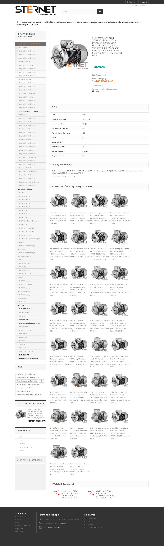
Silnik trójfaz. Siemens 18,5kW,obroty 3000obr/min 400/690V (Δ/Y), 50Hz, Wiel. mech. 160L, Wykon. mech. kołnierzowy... (78, 433)
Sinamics (22, 316)
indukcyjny (31, 374)
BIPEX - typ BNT (24, 270)
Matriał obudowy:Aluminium (27, 381)
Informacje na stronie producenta (63, 176)
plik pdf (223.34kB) (105, 494)
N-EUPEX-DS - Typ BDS (26, 232)
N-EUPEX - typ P (24, 214)
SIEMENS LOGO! (23, 319)
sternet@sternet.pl (54, 528)
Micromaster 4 (24, 312)
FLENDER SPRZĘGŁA (25, 189)
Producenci (24, 430)
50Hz (41, 381)
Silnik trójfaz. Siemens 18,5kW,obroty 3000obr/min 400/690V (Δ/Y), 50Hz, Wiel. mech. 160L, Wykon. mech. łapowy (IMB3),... (58, 433)
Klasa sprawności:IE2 (24, 391)
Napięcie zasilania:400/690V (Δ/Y (28, 384)
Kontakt (134, 5)
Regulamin (19, 529)
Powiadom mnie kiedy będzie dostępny (105, 89)
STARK (21, 451)
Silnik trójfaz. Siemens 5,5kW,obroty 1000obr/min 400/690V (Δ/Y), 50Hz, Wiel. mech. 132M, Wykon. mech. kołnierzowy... (78, 361)
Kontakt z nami (132, 2)
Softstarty (22, 341)
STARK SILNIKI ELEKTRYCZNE (28, 111)
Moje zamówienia (90, 518)
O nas (17, 523)
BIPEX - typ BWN (24, 263)
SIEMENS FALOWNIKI (25, 309)
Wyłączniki (22, 348)
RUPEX (21, 242)
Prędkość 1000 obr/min (27, 51)
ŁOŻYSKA (21, 305)
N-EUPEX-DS (23, 224)
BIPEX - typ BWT (24, 267)
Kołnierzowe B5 (24, 62)
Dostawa (18, 520)
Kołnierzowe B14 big (26, 150)
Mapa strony (143, 5)
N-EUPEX (22, 193)
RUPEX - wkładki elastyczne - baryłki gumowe (28, 247)
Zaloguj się (143, 2)
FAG (20, 437)
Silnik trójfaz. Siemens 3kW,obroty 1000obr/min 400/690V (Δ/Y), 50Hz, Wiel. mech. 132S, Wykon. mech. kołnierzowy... (78, 290)
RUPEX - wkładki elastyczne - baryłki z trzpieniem (28, 254)
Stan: (94, 75)
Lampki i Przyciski (25, 330)
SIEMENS (38, 395)
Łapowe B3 (23, 47)
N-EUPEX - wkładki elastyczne (29, 221)
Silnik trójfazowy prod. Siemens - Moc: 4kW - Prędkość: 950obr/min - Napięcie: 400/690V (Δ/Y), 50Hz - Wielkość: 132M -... (120, 290)
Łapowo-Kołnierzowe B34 (27, 171)
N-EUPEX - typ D (24, 207)
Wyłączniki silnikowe (26, 351)
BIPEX (21, 260)
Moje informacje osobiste (93, 527)
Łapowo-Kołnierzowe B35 (27, 93)
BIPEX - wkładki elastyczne (28, 274)
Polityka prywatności (22, 526)
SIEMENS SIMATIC (24, 355)
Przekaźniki (23, 334)
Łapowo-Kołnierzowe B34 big (29, 182)
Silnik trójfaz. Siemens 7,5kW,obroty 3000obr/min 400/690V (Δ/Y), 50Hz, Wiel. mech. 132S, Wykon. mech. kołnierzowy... (58, 218)
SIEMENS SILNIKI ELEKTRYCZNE (29, 44)
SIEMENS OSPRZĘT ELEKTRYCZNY (29, 323)
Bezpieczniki (23, 327)
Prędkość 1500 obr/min (27, 54)
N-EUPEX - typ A (24, 196)
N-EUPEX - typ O (24, 217)
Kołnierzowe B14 (25, 79)
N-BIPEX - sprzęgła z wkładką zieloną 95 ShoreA (28, 289)
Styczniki (22, 344)
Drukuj (98, 91)
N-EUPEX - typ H (24, 203)
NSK (20, 440)
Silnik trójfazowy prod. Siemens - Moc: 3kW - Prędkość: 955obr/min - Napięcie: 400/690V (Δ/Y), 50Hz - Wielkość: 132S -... (120, 254)
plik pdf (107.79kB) (70, 494)
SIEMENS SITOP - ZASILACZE (28, 358)
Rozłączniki (23, 337)
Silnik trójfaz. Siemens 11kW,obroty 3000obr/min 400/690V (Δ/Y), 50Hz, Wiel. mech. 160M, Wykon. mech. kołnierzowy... (58, 397)
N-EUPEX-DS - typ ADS (26, 228)
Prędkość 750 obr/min (26, 65)
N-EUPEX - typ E (24, 210)
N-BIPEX (22, 277)
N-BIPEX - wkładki (25, 302)
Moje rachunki (89, 521)
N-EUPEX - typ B (24, 200)
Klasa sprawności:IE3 (24, 388)
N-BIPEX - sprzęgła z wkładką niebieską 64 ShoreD (28, 296)
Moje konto (89, 514)
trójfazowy (20, 374)
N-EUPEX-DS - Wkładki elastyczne (30, 239)
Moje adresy (88, 524)
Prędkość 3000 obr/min (27, 58)
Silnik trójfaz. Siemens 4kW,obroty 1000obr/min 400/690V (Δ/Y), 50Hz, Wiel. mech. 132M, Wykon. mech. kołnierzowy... (78, 325)
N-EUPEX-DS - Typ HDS (26, 235)
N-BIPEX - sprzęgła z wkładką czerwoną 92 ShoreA (28, 282)
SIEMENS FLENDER (25, 447)
